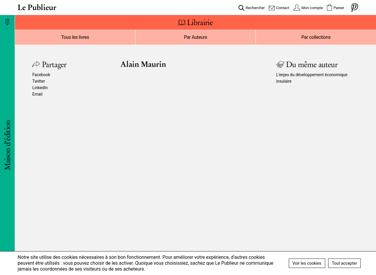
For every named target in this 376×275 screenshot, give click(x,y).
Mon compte (312, 8)
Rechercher (255, 8)
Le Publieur (37, 7)
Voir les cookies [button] (307, 263)
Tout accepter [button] (344, 263)
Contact (282, 8)
